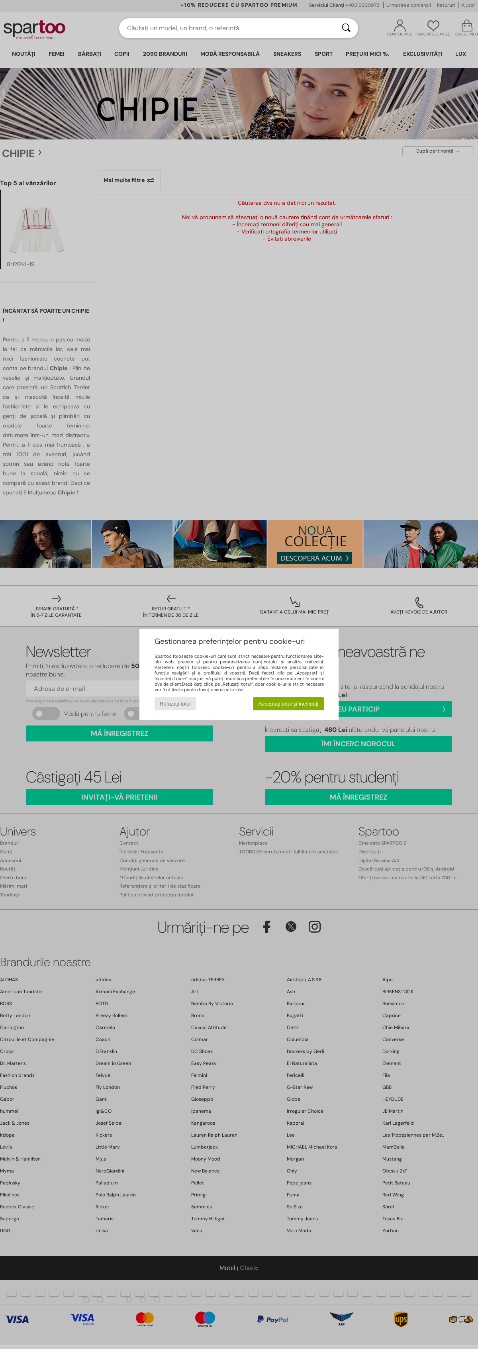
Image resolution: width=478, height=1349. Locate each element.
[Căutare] (346, 28)
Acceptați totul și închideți (288, 704)
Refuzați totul (175, 704)
